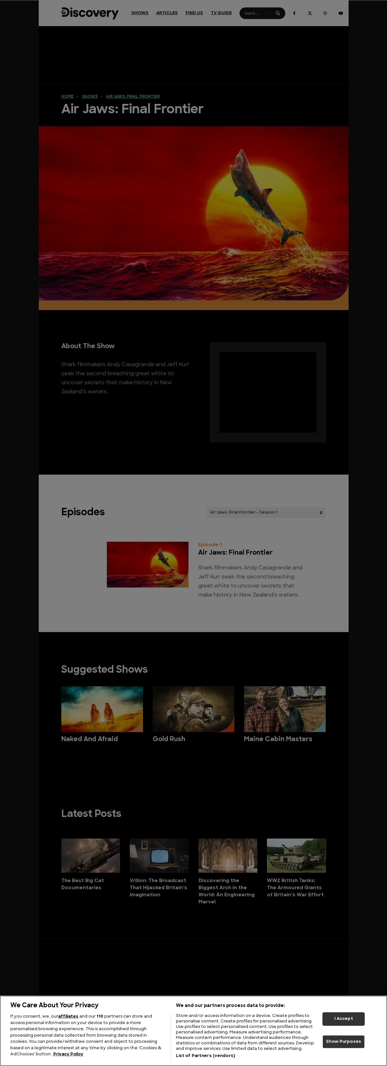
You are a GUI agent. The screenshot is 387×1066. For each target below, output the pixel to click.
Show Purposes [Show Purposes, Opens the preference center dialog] (343, 1042)
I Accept (343, 1019)
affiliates (68, 1016)
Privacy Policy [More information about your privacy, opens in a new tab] (68, 1054)
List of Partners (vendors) (205, 1056)
